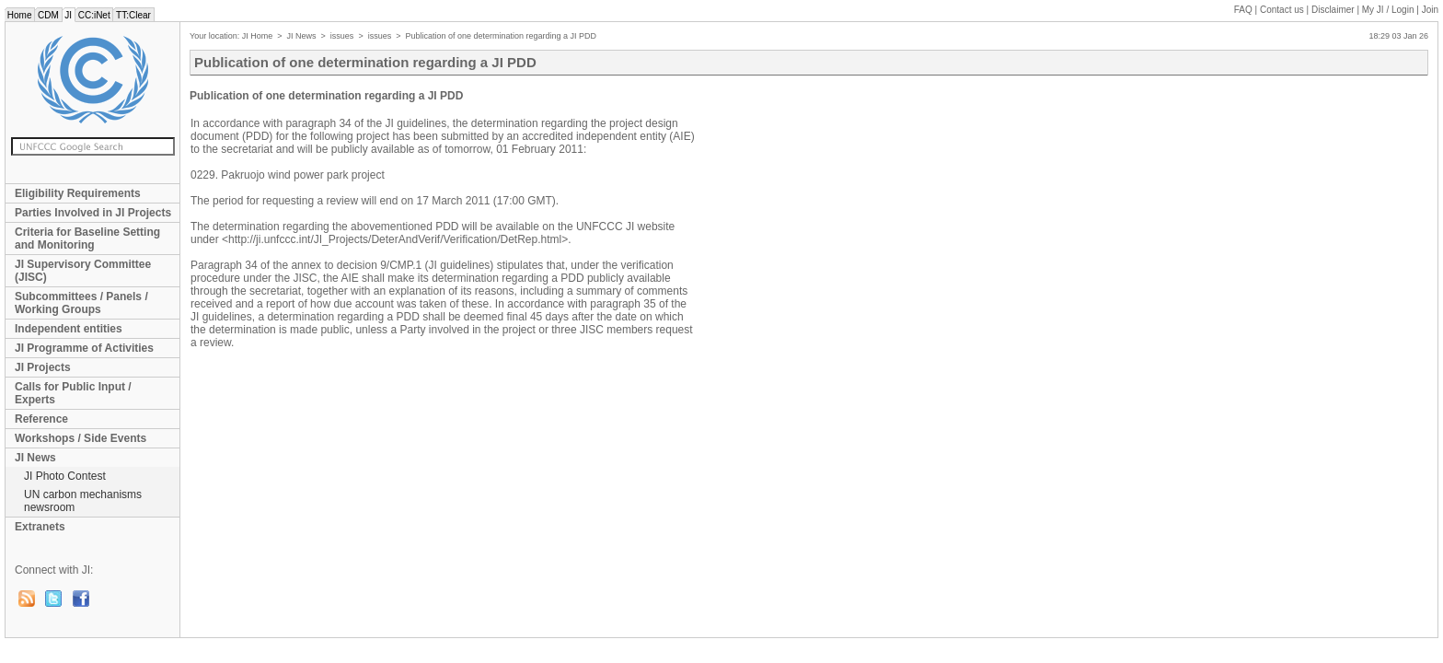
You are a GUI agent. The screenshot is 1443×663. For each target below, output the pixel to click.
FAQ (1243, 10)
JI (69, 15)
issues (342, 36)
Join (1430, 10)
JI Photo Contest (65, 476)
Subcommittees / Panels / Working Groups (81, 303)
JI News (35, 457)
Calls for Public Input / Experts (73, 393)
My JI (1388, 10)
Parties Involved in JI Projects (93, 212)
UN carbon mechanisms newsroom (83, 501)
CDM (48, 15)
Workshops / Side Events (80, 438)
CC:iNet (94, 15)
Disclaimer (1333, 10)
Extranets (40, 526)
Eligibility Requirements (78, 193)
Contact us (1282, 10)
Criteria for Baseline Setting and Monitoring (87, 238)
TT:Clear (133, 15)
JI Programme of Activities (84, 348)
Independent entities (68, 328)
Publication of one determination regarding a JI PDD (500, 36)
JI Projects (43, 367)
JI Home (257, 36)
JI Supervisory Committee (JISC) (83, 271)
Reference (41, 419)
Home (19, 15)
